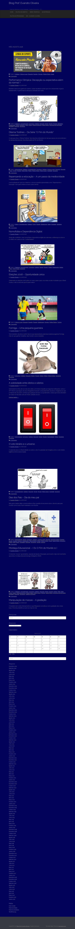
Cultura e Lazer (24, 74)
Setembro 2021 (12, 763)
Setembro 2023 (12, 716)
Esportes (35, 74)
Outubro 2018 (12, 833)
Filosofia (55, 123)
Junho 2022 (12, 746)
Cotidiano (17, 74)
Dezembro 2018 (13, 829)
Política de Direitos (21, 12)
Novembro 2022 (13, 736)
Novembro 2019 (13, 807)
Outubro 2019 (12, 809)
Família (50, 123)
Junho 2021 (11, 769)
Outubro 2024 (12, 690)
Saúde (52, 74)
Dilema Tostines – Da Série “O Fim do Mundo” (31, 132)
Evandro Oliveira (14, 85)
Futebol (50, 267)
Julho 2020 (11, 791)
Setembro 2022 (12, 740)
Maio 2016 (11, 891)
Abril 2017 (11, 869)
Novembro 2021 (13, 760)
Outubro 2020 (12, 785)
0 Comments (13, 76)
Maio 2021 (11, 771)
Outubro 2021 (12, 762)
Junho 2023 (12, 722)
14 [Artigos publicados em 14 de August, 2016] (59, 642)
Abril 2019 (11, 821)
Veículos (43, 542)
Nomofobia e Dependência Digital (25, 231)
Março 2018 (12, 847)
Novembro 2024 (13, 688)
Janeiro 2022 (12, 756)
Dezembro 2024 (13, 686)
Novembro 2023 (13, 712)
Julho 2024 (11, 696)
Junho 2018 (12, 841)
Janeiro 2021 (12, 779)
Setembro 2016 (12, 883)
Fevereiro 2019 (12, 825)
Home (11, 12)
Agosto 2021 (12, 765)
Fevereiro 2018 (12, 849)
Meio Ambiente (33, 541)
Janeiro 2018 (12, 851)
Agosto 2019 (12, 813)
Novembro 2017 (13, 855)
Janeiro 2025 (12, 684)
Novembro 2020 (13, 783)
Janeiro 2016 (12, 899)
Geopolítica (60, 123)
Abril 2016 (11, 893)
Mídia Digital (25, 170)
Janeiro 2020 (12, 803)
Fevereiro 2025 (12, 682)
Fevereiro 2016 (12, 897)
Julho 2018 (11, 839)
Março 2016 (12, 895)
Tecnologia (22, 126)
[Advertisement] (37, 30)
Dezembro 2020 (13, 781)
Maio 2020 (11, 795)
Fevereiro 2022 (12, 754)
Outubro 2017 (12, 857)
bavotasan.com (62, 926)
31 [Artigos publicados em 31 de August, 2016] (26, 651)
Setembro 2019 (12, 811)
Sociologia (16, 126)
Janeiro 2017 (12, 875)
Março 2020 (12, 799)
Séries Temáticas (35, 12)
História (17, 125)
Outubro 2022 (12, 738)
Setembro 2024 (12, 692)
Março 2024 (12, 704)
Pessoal (40, 491)
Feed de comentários (14, 910)
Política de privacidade (17, 16)
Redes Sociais (45, 125)
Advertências (46, 12)
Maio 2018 (11, 843)
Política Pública (46, 74)
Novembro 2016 (13, 879)
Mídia (26, 125)
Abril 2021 (11, 773)
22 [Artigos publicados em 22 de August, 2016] (10, 648)
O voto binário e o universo (22, 444)
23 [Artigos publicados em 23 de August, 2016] (18, 648)
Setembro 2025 (12, 668)
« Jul (10, 654)
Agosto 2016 (12, 885)
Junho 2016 (12, 889)
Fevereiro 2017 (12, 873)
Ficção (34, 224)
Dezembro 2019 (13, 805)
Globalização (12, 125)
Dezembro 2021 (13, 758)
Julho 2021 (11, 767)
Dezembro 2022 (13, 734)
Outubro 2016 (12, 881)
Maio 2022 (11, 748)
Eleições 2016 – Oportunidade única (26, 274)
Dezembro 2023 (13, 710)
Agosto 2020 (12, 789)
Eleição (46, 123)
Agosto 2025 (12, 670)
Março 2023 (12, 728)
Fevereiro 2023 (12, 730)
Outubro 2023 (12, 714)
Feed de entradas (13, 908)
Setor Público (16, 542)
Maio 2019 (11, 819)
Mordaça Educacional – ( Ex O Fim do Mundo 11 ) (33, 548)
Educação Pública (55, 539)
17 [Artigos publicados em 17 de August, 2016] (26, 645)
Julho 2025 (11, 672)
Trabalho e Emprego (30, 594)
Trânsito (38, 542)
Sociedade (11, 126)
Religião (43, 593)
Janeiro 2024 (12, 708)
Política (30, 125)
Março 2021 (11, 775)
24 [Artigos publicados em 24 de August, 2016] (26, 648)
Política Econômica (37, 125)
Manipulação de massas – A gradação (27, 600)
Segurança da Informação (55, 125)
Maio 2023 (11, 724)
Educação (30, 74)
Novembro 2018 (13, 831)
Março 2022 (12, 752)
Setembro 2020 (12, 787)
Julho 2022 (11, 744)
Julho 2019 (11, 815)
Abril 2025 (11, 678)
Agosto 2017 (12, 861)
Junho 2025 (12, 674)
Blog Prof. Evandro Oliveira (24, 3)
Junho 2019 (11, 817)
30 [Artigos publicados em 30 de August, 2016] (18, 651)
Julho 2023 (11, 720)
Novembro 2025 (13, 666)
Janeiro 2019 (12, 827)
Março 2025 (12, 680)
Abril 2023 (11, 726)
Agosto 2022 (12, 742)
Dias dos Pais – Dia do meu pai (24, 497)
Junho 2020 (12, 793)
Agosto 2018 (12, 837)
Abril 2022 (11, 750)
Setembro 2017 (12, 859)
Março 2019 (11, 823)
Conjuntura (31, 123)
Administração (18, 169)
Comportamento (24, 123)
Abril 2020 (11, 797)
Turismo (59, 322)
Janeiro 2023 (12, 732)
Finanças (19, 541)
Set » (13, 654)
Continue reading (14, 397)
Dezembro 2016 (13, 877)
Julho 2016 (11, 887)
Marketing (22, 125)
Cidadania (17, 123)
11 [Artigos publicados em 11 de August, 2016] (34, 642)
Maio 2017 (11, 867)
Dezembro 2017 (13, 853)
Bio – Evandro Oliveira (33, 16)
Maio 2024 (11, 700)
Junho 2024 (12, 698)
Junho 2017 (11, 865)
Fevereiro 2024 (12, 706)
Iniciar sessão (12, 906)
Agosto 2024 (12, 694)
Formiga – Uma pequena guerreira (26, 328)
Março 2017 (11, 871)
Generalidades (50, 436)
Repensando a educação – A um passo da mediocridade (37, 176)
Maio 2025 (11, 676)
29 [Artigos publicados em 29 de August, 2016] (10, 651)
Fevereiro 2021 (12, 777)
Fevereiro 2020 (12, 801)
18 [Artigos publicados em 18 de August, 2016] (34, 645)
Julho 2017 (11, 863)
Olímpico (40, 74)
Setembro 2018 (12, 835)
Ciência (17, 224)
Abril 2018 (11, 845)
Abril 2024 (11, 702)
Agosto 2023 (12, 718)
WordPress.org (12, 912)
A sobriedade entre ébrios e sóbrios (26, 383)
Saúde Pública (56, 541)
